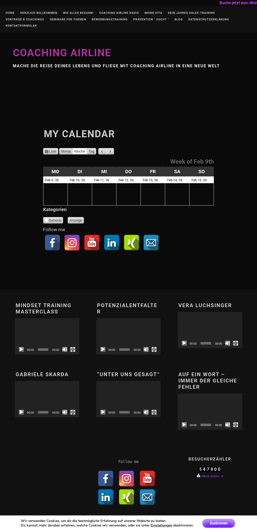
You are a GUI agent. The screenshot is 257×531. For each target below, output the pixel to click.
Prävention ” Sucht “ (151, 19)
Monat (66, 151)
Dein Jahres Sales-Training (191, 13)
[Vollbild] (72, 349)
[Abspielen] (21, 349)
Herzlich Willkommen (38, 13)
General (53, 221)
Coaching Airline (62, 53)
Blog (179, 19)
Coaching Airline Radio (119, 13)
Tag (91, 151)
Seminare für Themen (68, 19)
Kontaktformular (21, 25)
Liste (53, 151)
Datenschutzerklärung (208, 19)
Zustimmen (219, 523)
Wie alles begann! (78, 13)
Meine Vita (153, 13)
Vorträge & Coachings (25, 19)
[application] (47, 336)
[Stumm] (64, 349)
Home (10, 13)
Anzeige (77, 220)
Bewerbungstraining (110, 19)
